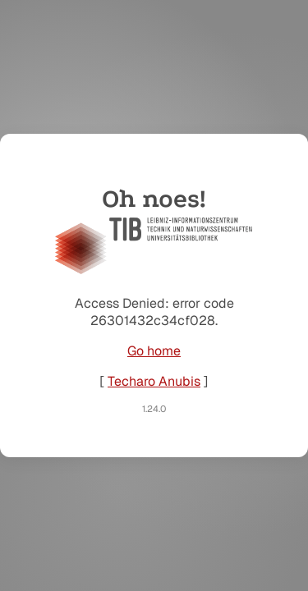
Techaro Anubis (154, 381)
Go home (154, 351)
